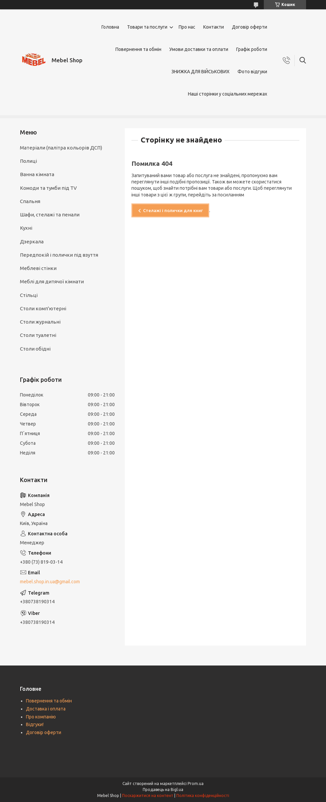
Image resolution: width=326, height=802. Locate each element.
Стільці (29, 295)
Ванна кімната (37, 174)
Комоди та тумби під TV (48, 188)
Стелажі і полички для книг (173, 210)
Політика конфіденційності (202, 795)
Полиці (28, 161)
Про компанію (41, 716)
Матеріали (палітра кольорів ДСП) (61, 147)
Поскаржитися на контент (147, 795)
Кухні (26, 228)
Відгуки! (35, 724)
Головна (110, 27)
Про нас (187, 27)
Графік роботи (251, 49)
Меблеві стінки (38, 268)
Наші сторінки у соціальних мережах (227, 94)
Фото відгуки (252, 71)
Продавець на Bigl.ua (163, 789)
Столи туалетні (38, 335)
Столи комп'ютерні (43, 308)
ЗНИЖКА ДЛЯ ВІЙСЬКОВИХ (200, 71)
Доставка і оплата (46, 708)
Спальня (30, 201)
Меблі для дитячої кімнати (52, 281)
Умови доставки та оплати (198, 49)
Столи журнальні (40, 322)
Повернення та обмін (138, 49)
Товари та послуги (147, 27)
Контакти (213, 27)
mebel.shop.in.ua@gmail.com (50, 581)
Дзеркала (32, 241)
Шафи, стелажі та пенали (50, 214)
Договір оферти (249, 27)
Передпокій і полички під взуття (59, 255)
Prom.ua (196, 783)
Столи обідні (35, 349)
